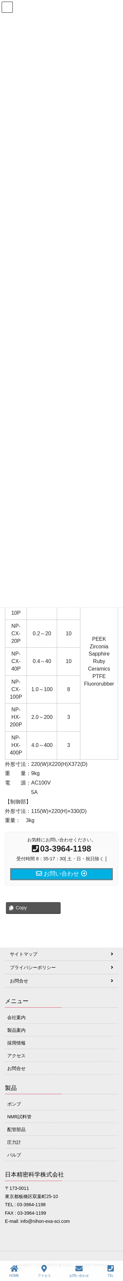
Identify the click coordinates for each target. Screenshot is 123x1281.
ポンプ (14, 1104)
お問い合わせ (79, 1271)
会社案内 (16, 1017)
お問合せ (19, 980)
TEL (111, 1271)
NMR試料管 (19, 1116)
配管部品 (16, 1129)
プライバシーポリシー (33, 967)
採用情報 (16, 1043)
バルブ (14, 1155)
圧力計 (14, 1142)
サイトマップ (23, 954)
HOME (14, 1271)
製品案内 (16, 1030)
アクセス (16, 1055)
